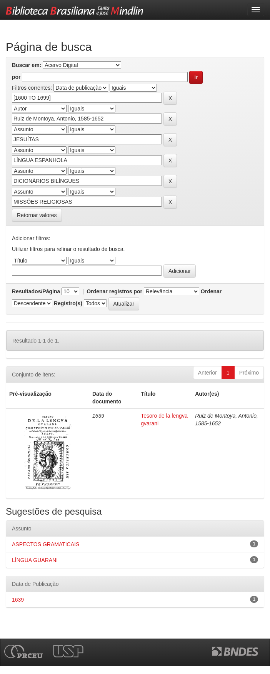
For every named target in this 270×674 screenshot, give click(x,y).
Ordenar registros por (114, 291)
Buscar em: (26, 65)
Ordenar (211, 291)
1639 (18, 600)
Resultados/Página (36, 291)
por (16, 77)
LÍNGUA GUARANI (35, 560)
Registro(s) (68, 303)
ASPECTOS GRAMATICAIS (45, 544)
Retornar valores (37, 215)
